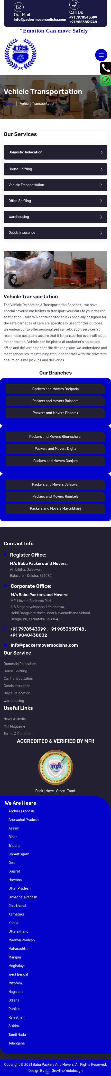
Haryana (15, 880)
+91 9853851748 (66, 629)
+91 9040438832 (28, 635)
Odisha (14, 1000)
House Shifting (15, 671)
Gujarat (14, 871)
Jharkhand (17, 906)
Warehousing (14, 701)
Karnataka (17, 914)
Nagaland (16, 992)
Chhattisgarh (19, 854)
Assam (14, 828)
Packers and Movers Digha (55, 449)
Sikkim (14, 1026)
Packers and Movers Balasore (55, 401)
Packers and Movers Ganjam (55, 461)
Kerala (13, 923)
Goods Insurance (17, 686)
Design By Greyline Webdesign (55, 1071)
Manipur (15, 957)
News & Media (15, 719)
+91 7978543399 (28, 629)
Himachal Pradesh (23, 897)
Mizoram (15, 983)
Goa (12, 863)
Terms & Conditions (19, 734)
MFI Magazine (14, 726)
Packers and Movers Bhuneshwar (55, 437)
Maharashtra (18, 949)
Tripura (14, 846)
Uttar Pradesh (20, 888)
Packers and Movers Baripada (55, 389)
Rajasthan (17, 1017)
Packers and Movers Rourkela (55, 497)
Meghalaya (17, 966)
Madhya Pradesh (22, 940)
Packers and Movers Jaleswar (55, 485)
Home (8, 104)
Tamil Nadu (17, 1035)
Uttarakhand (18, 931)
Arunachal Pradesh (24, 820)
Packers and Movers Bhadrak (55, 413)
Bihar (13, 837)
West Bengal (18, 974)
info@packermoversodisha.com (44, 645)
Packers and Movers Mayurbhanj (55, 508)
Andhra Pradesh (21, 811)
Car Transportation (18, 679)
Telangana (17, 1043)
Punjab (14, 1009)
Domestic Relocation (20, 664)
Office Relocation (17, 693)
